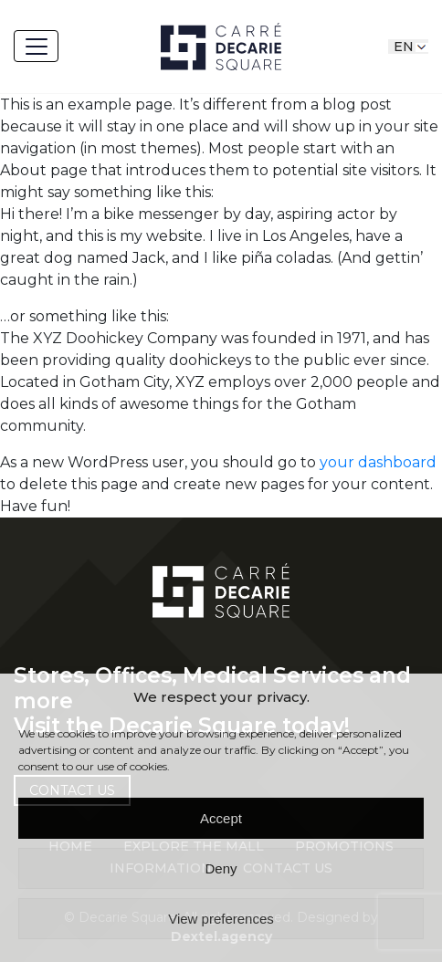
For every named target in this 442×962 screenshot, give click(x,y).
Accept (221, 818)
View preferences (221, 918)
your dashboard (378, 462)
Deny (221, 868)
